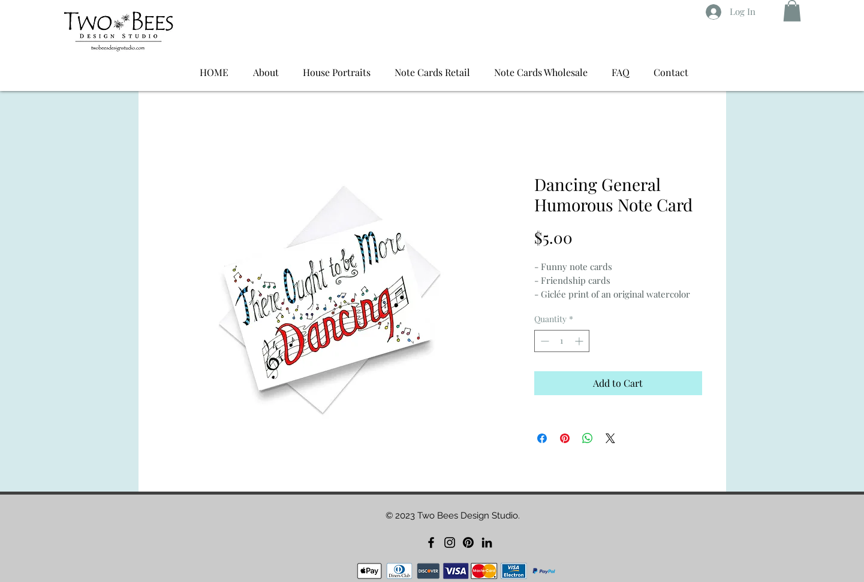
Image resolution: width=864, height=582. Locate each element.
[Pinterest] (468, 542)
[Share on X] (610, 438)
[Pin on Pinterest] (565, 438)
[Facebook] (431, 542)
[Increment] (580, 341)
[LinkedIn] (487, 542)
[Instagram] (449, 542)
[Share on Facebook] (542, 438)
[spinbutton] (562, 341)
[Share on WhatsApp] (587, 438)
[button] (792, 11)
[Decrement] (543, 341)
